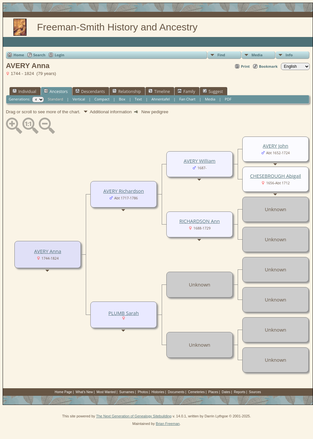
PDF (228, 99)
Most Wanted (106, 392)
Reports (239, 392)
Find (221, 54)
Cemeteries (196, 392)
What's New (84, 392)
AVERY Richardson (123, 191)
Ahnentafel (160, 99)
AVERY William (199, 160)
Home (18, 54)
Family (186, 91)
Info (289, 54)
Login (59, 54)
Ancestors (56, 91)
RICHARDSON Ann (199, 221)
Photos (143, 392)
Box (122, 99)
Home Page (63, 392)
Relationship (126, 91)
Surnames (126, 392)
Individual (24, 91)
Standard (55, 99)
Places (213, 392)
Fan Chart (187, 99)
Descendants (90, 91)
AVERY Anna (47, 251)
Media (257, 54)
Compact (102, 99)
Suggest (213, 91)
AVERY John (275, 145)
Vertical (79, 99)
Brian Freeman (168, 424)
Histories (158, 392)
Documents (176, 392)
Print (245, 66)
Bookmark (268, 66)
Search (39, 54)
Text (138, 99)
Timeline (159, 91)
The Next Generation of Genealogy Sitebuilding (134, 416)
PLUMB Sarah (123, 313)
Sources (255, 392)
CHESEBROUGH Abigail (275, 176)
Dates (226, 392)
